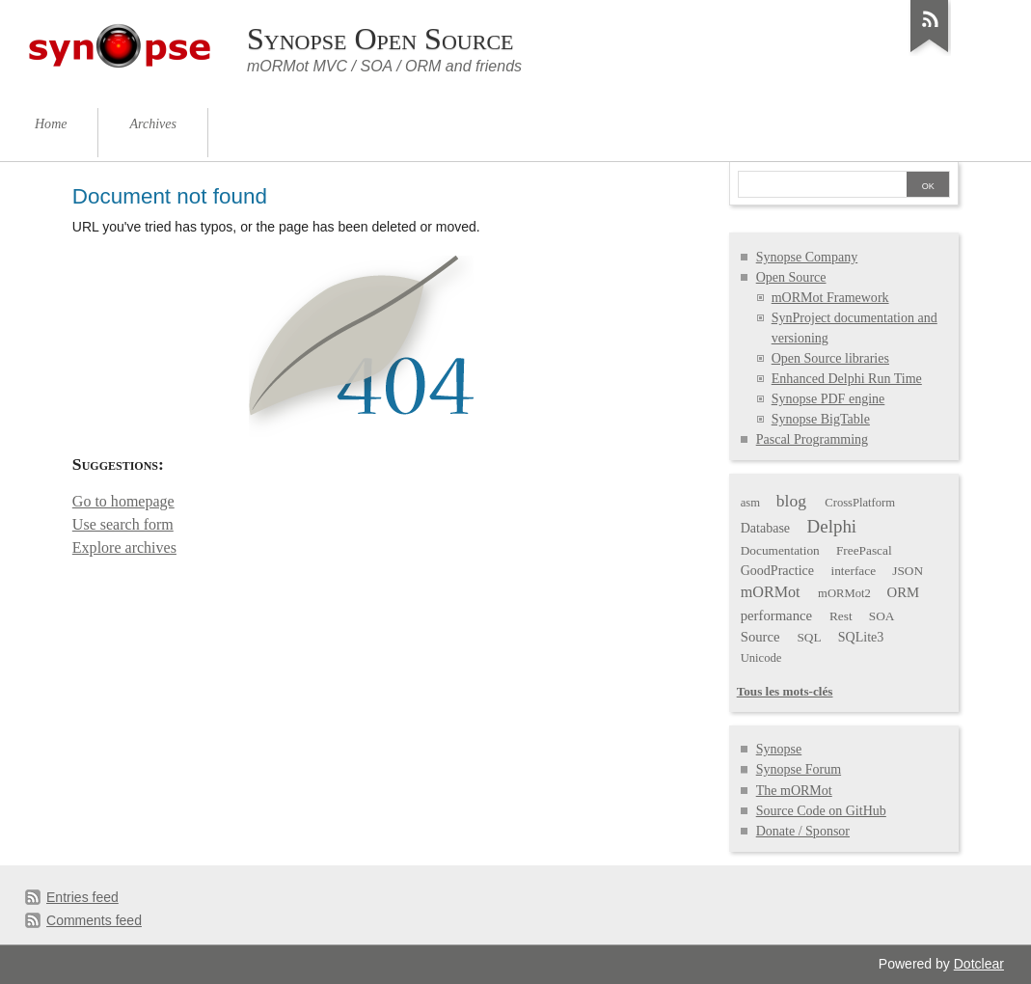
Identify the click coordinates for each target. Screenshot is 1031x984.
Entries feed (82, 897)
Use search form (123, 524)
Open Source (791, 277)
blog (791, 500)
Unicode (761, 658)
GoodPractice (777, 570)
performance (776, 615)
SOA (882, 616)
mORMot (770, 592)
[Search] (823, 186)
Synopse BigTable (821, 419)
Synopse (779, 749)
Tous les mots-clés (785, 691)
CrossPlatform (860, 502)
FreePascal (864, 550)
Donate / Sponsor (803, 831)
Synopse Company (807, 257)
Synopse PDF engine (828, 399)
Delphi (832, 526)
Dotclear (979, 963)
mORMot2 (844, 593)
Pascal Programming (812, 439)
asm (750, 502)
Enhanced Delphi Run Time (847, 378)
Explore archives (124, 547)
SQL (809, 637)
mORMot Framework (830, 297)
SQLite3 (861, 637)
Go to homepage (123, 501)
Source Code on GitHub (821, 811)
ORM (903, 592)
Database (765, 528)
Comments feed (94, 920)
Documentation (780, 550)
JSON (907, 570)
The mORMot (794, 790)
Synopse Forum (798, 769)
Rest (841, 616)
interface (854, 570)
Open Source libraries (830, 358)
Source (760, 636)
